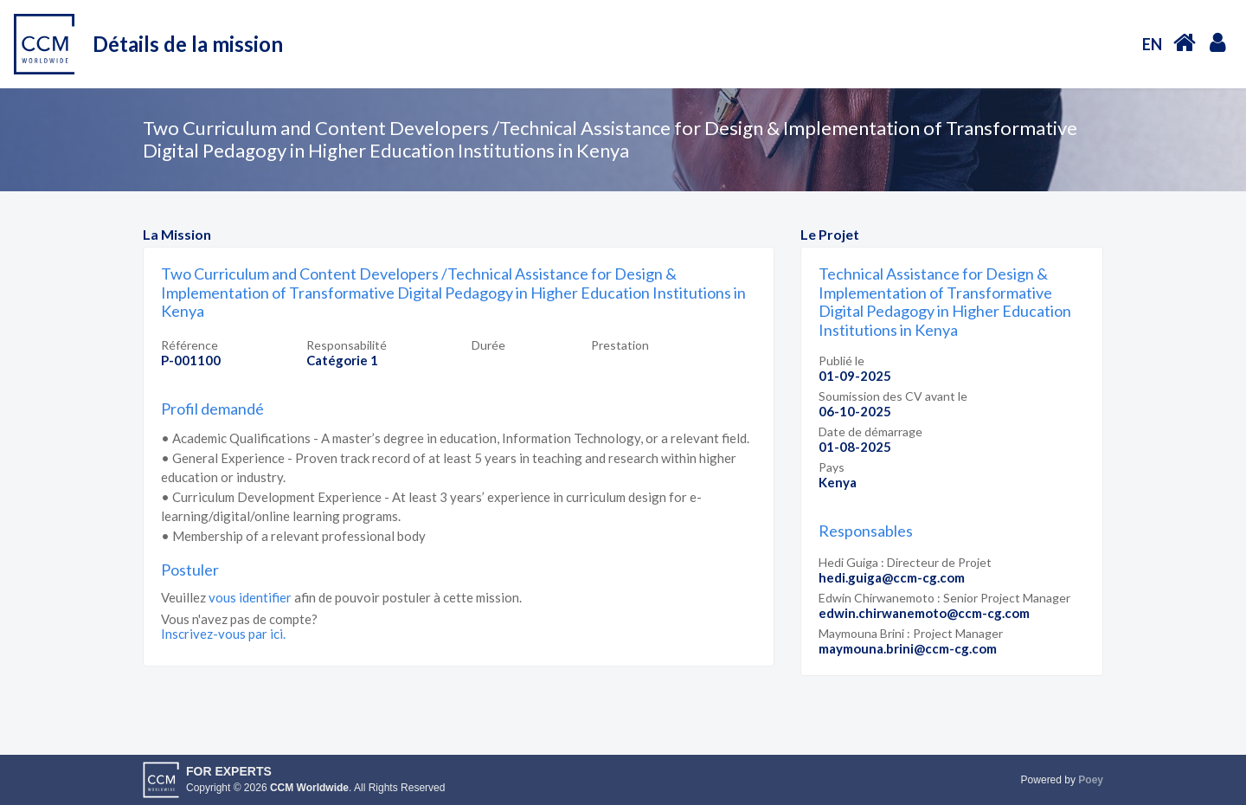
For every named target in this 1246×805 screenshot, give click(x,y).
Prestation (620, 345)
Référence (189, 345)
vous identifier (250, 597)
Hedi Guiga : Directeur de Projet (905, 562)
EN (1152, 44)
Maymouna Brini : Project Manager (911, 633)
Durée (488, 345)
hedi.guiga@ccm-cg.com (892, 577)
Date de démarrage (870, 431)
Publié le (841, 360)
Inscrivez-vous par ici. (223, 633)
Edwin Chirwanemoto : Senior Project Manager (944, 597)
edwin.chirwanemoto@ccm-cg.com (924, 613)
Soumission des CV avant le (893, 396)
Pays (832, 467)
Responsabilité (346, 345)
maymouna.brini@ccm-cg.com (908, 648)
